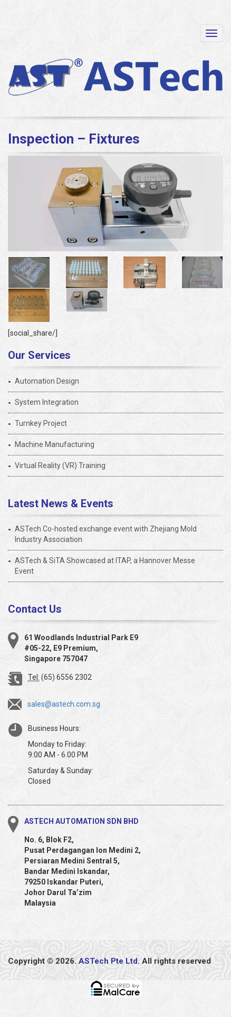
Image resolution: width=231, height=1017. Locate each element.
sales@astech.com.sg (63, 704)
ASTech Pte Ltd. (109, 961)
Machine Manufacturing (54, 444)
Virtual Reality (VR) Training (60, 465)
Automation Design (47, 381)
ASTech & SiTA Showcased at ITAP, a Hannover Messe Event (105, 565)
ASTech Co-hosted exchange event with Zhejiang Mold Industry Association (106, 534)
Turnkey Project (41, 423)
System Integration (47, 402)
